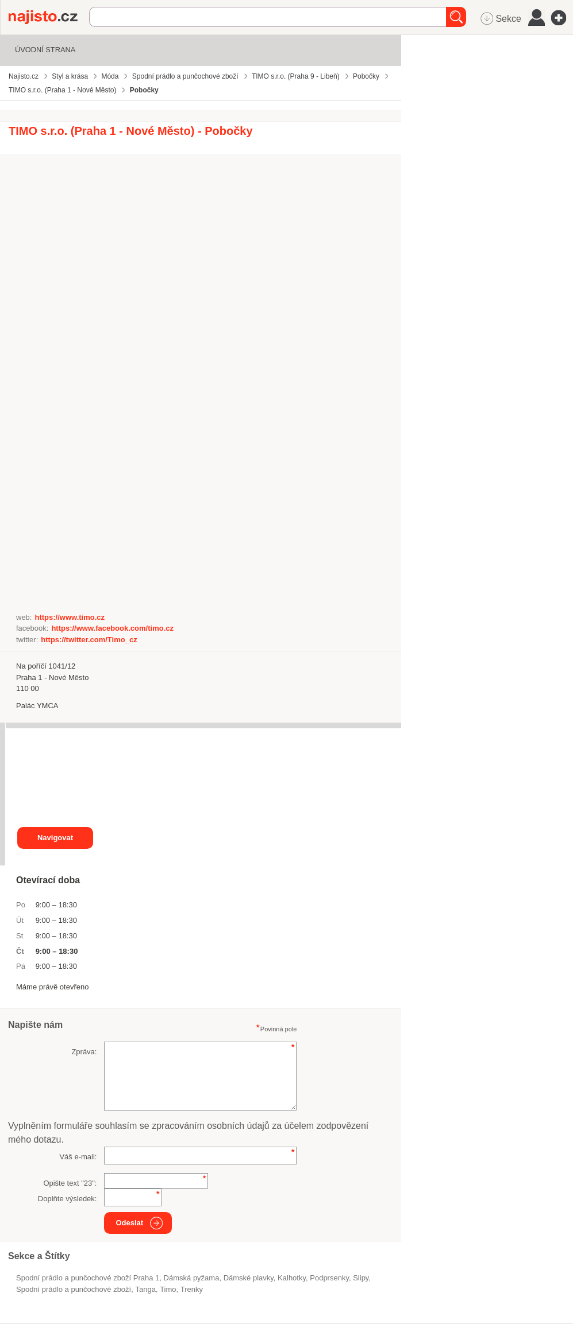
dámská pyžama (192, 1277)
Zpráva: (84, 1051)
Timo (168, 1289)
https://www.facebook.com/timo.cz (112, 628)
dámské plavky (249, 1277)
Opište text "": (70, 1183)
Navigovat (55, 837)
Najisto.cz (49, 17)
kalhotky (292, 1277)
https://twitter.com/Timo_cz (89, 639)
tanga (145, 1289)
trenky (191, 1289)
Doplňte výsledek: (67, 1198)
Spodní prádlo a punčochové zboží (73, 1289)
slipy (360, 1277)
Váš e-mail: (78, 1156)
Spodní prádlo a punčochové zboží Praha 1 (87, 1277)
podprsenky (329, 1277)
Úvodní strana (45, 49)
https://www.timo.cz (69, 617)
